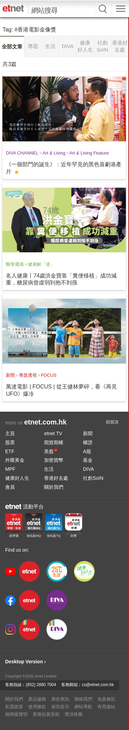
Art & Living (53, 153)
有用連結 (106, 706)
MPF (10, 469)
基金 (88, 460)
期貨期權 (53, 442)
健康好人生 (17, 478)
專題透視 (28, 375)
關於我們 (53, 487)
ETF (9, 451)
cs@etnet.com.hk (98, 684)
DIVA (88, 469)
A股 (87, 451)
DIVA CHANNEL (22, 153)
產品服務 (37, 699)
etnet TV (53, 433)
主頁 (10, 433)
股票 (10, 442)
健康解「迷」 (41, 264)
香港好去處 (56, 478)
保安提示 (60, 706)
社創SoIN (93, 478)
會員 (10, 487)
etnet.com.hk (45, 422)
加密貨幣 (53, 460)
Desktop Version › (25, 661)
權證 (88, 442)
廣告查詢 (60, 699)
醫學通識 (15, 264)
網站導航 (83, 706)
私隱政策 (14, 706)
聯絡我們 (83, 699)
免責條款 (106, 699)
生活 (49, 469)
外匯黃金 (14, 460)
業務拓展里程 (46, 714)
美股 (50, 451)
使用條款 (37, 706)
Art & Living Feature (89, 153)
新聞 (10, 375)
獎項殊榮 (74, 714)
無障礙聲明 (16, 714)
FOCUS (49, 375)
